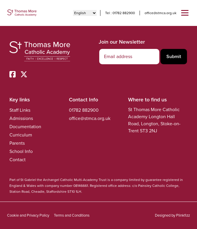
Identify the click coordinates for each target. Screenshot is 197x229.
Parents (17, 143)
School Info (21, 151)
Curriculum (20, 134)
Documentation (25, 126)
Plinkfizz (183, 215)
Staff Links (19, 110)
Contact (17, 159)
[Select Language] (85, 13)
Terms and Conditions (72, 215)
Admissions (21, 118)
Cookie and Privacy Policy (28, 215)
